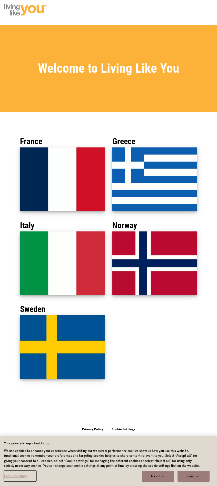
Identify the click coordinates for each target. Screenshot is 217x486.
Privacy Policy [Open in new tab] (92, 429)
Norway (124, 225)
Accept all (158, 477)
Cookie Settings (15, 477)
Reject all (193, 477)
